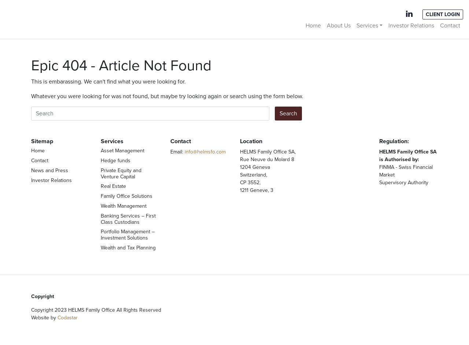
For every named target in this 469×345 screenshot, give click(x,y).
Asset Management (122, 151)
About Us (339, 25)
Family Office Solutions (126, 196)
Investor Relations (411, 25)
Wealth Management (124, 206)
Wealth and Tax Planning (128, 248)
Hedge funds (115, 160)
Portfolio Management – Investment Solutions (128, 235)
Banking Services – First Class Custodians (128, 219)
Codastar (68, 318)
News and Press (49, 170)
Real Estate (113, 186)
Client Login (443, 14)
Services (367, 25)
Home (313, 25)
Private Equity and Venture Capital (121, 173)
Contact (450, 25)
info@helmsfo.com (205, 152)
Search (288, 113)
